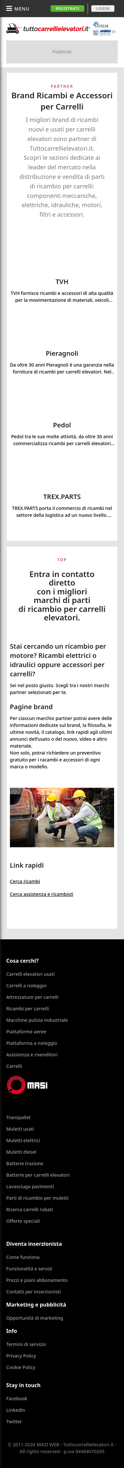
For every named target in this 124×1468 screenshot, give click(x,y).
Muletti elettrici (23, 1140)
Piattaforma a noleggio (31, 1043)
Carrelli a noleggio (26, 985)
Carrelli (14, 1066)
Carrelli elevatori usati (30, 974)
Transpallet (18, 1117)
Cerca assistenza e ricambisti (41, 894)
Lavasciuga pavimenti (30, 1186)
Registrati (67, 8)
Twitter (14, 1421)
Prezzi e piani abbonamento (37, 1280)
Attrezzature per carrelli (32, 997)
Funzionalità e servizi (29, 1268)
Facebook (16, 1398)
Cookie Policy (20, 1367)
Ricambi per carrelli (27, 1008)
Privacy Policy (21, 1356)
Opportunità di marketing (34, 1318)
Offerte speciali (23, 1221)
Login (102, 8)
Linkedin (15, 1410)
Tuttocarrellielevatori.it (60, 28)
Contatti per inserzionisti (33, 1291)
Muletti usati (20, 1129)
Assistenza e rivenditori (32, 1054)
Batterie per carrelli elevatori (38, 1175)
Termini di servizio (26, 1344)
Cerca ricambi (25, 881)
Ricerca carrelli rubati (29, 1209)
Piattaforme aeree (26, 1031)
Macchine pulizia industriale (37, 1020)
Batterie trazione (24, 1163)
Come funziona (23, 1257)
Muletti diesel (21, 1152)
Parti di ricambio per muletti (37, 1198)
